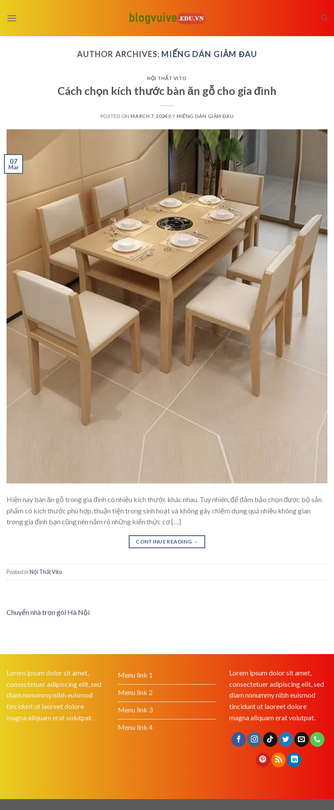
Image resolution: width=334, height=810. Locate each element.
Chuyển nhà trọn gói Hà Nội (48, 612)
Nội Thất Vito (167, 78)
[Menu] (12, 18)
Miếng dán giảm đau (209, 54)
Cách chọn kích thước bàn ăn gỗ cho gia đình (167, 90)
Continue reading (167, 541)
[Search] (324, 18)
